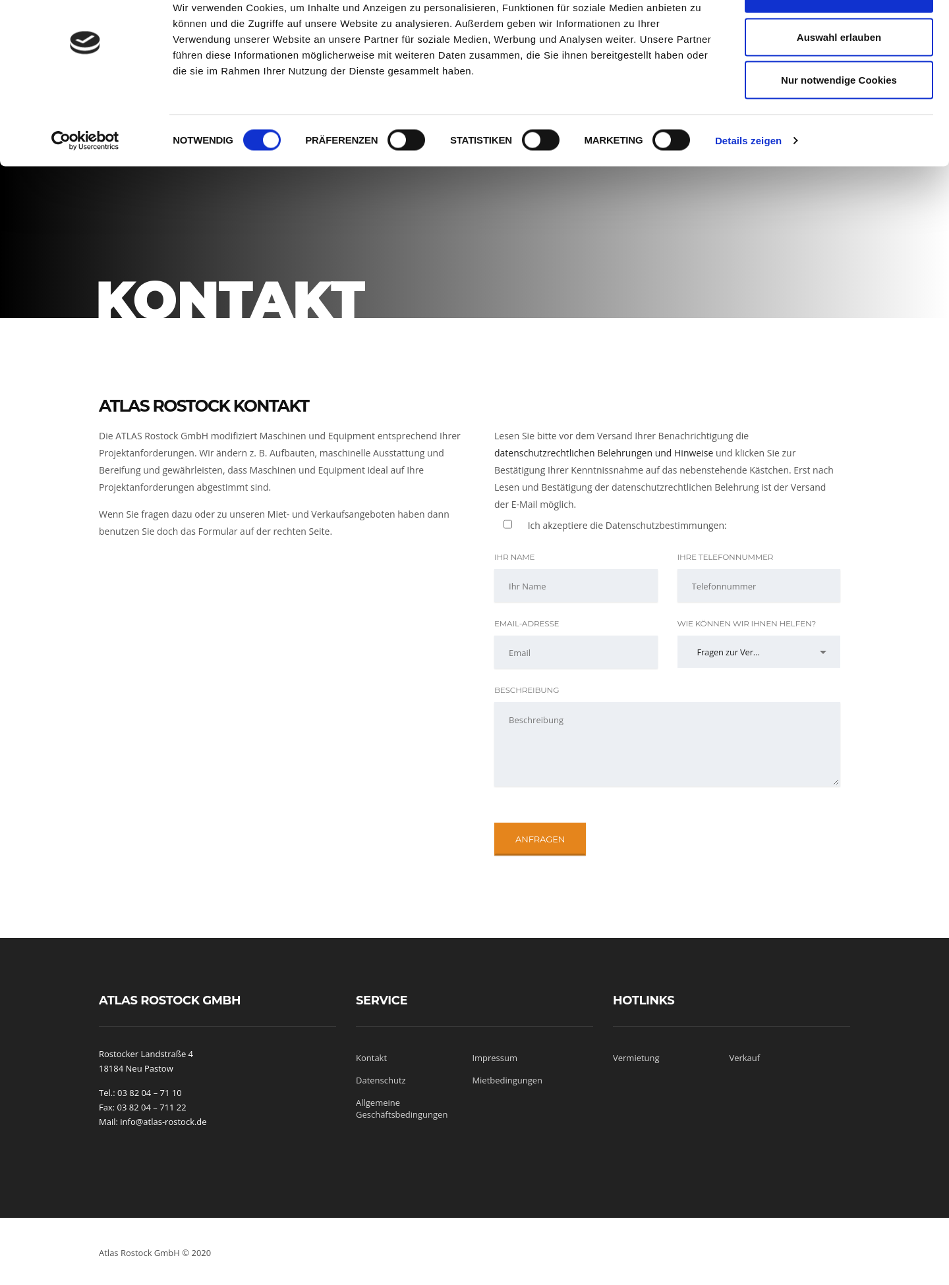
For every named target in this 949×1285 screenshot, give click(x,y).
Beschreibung (526, 690)
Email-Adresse (526, 623)
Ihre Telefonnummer (725, 557)
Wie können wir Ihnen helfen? (747, 623)
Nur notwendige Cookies (839, 120)
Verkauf (744, 1058)
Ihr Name (514, 557)
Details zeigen (748, 181)
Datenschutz (381, 1080)
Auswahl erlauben (839, 78)
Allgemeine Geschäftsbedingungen (401, 1108)
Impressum (494, 1058)
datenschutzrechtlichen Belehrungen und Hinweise (603, 453)
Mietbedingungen (507, 1080)
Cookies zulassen (838, 34)
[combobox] (759, 652)
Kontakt (371, 1058)
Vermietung (636, 1058)
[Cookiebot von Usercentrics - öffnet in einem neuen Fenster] (85, 182)
